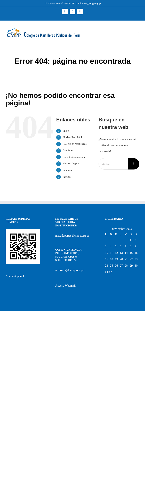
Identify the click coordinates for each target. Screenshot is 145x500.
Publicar (66, 176)
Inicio (65, 130)
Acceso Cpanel (15, 276)
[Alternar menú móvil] (138, 31)
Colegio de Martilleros (74, 144)
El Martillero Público (73, 137)
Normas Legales (71, 163)
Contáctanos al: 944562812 (59, 3)
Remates (67, 170)
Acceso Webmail (65, 285)
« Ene (108, 271)
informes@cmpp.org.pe (89, 3)
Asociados (67, 150)
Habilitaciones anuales (74, 157)
